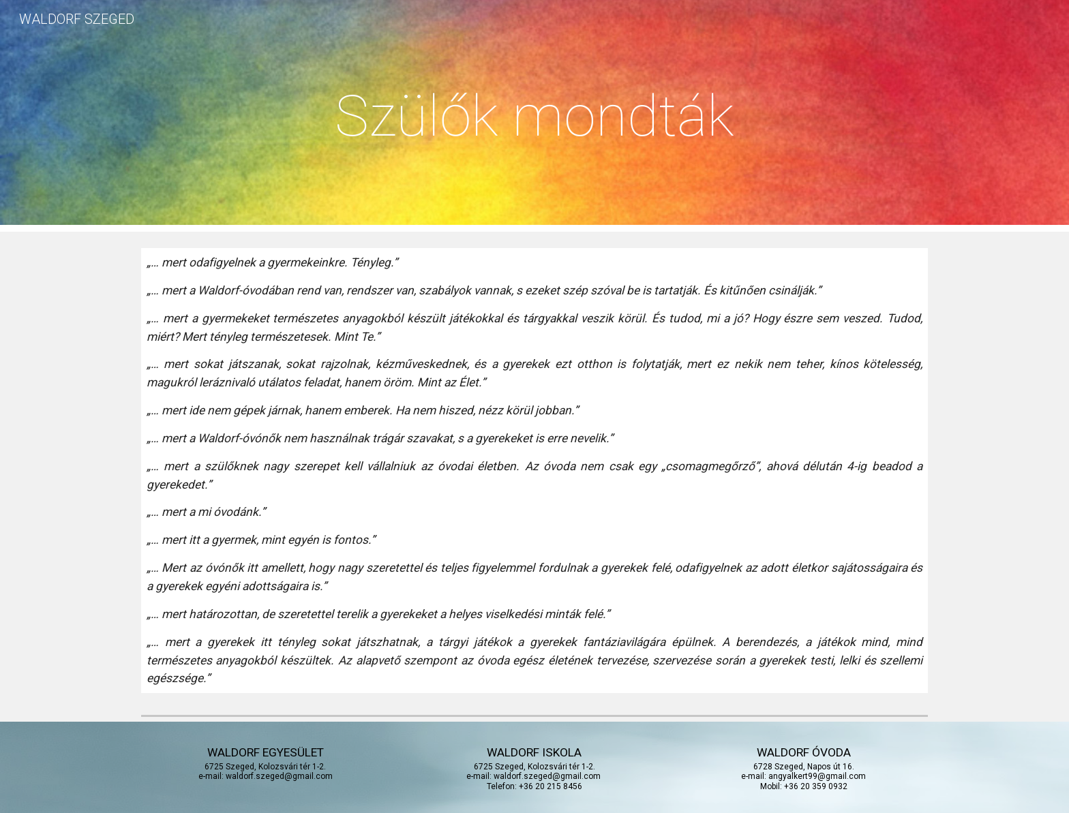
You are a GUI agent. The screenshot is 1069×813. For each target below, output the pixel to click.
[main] (534, 116)
